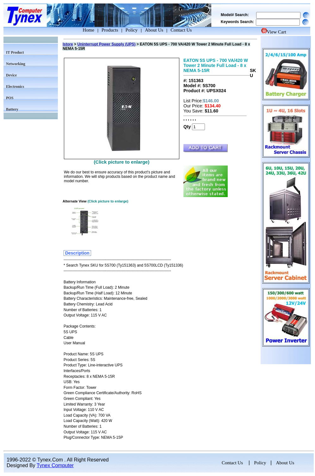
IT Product (15, 52)
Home (82, 30)
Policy (132, 30)
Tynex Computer (55, 465)
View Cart (273, 31)
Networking (15, 64)
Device (11, 75)
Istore (68, 44)
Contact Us (181, 30)
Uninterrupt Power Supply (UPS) (106, 44)
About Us (154, 30)
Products (110, 30)
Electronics (15, 86)
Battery (12, 109)
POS (9, 98)
